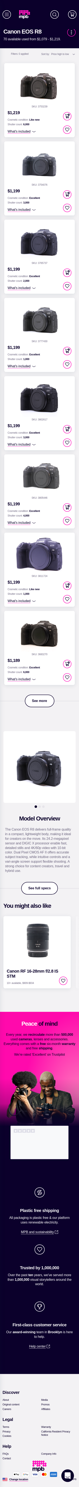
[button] (67, 116)
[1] (36, 806)
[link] (26, 14)
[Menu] (7, 14)
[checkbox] (67, 129)
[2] (39, 806)
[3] (43, 806)
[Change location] (18, 1479)
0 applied (20, 54)
